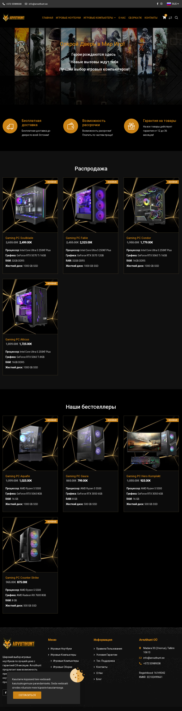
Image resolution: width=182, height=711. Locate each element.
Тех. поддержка (105, 660)
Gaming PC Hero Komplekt (143, 476)
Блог (99, 679)
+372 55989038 (12, 4)
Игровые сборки (62, 667)
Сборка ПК (135, 17)
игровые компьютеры (66, 660)
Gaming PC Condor (138, 238)
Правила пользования (109, 648)
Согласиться (27, 695)
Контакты (151, 17)
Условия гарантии (106, 654)
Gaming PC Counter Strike (22, 577)
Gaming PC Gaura (77, 476)
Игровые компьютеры (98, 17)
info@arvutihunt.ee (36, 4)
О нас (122, 17)
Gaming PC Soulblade (19, 238)
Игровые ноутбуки (68, 17)
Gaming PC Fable (77, 238)
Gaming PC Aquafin (17, 476)
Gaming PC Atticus (17, 339)
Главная (47, 17)
